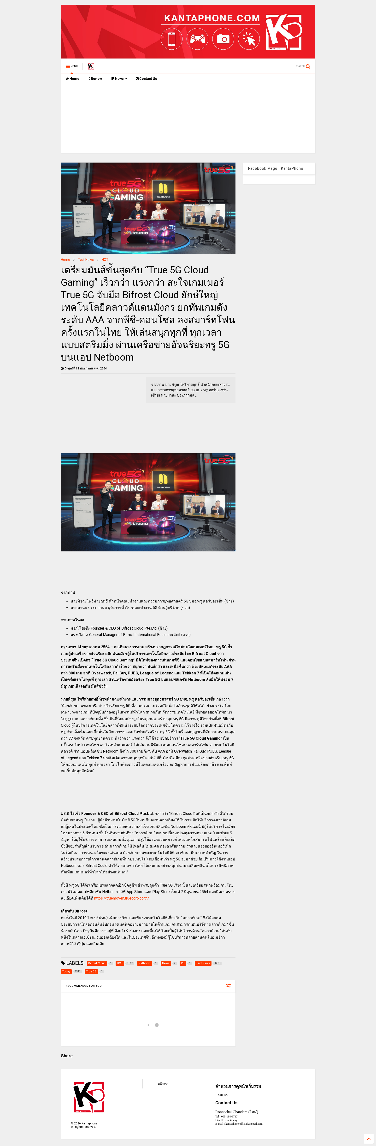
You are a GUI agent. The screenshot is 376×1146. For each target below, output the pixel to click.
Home (72, 79)
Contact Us (146, 79)
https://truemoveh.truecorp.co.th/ (121, 898)
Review (95, 79)
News (119, 79)
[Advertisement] (188, 119)
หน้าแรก (163, 1084)
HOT (105, 260)
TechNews (86, 260)
